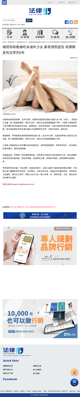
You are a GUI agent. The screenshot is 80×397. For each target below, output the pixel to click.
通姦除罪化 (13, 24)
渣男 (18, 24)
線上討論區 (37, 369)
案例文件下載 (8, 373)
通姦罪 (23, 24)
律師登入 (72, 2)
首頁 (4, 42)
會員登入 (51, 2)
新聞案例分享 (22, 42)
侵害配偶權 (5, 24)
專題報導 (11, 42)
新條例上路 (37, 366)
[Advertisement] (40, 282)
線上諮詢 (36, 373)
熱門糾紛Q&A (8, 369)
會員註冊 (62, 2)
